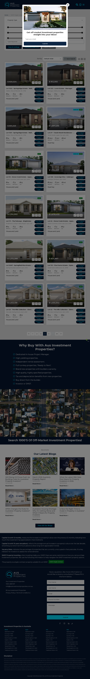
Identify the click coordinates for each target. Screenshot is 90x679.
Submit (45, 44)
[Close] (67, 5)
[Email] (45, 39)
